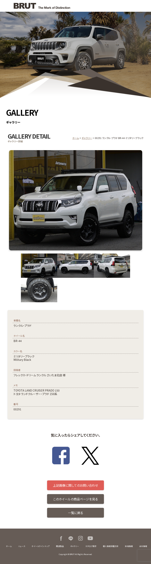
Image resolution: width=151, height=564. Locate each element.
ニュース (21, 546)
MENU (145, 6)
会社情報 (143, 546)
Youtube (90, 538)
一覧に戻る (75, 512)
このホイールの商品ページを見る (75, 499)
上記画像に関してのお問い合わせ (75, 485)
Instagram (80, 538)
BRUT (40, 6)
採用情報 (129, 546)
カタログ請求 (90, 546)
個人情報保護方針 (111, 546)
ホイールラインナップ (41, 546)
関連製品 (60, 546)
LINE (71, 538)
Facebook (61, 538)
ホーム (75, 138)
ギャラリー (87, 138)
